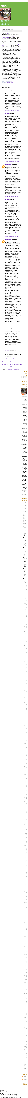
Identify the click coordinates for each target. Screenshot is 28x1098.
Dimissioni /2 (25, 693)
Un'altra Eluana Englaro (25, 928)
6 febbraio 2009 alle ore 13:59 (12, 196)
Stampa (25, 1047)
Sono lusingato (25, 828)
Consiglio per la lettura (25, 838)
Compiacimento (25, 970)
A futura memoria (25, 916)
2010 (24, 520)
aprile (25, 569)
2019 (24, 502)
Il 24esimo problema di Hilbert (25, 1036)
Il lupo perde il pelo (25, 667)
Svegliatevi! (25, 628)
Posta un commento (6, 361)
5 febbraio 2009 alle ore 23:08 (12, 161)
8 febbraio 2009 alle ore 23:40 (12, 359)
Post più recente (5, 364)
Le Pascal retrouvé (25, 896)
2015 (24, 505)
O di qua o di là (25, 770)
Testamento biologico (25, 637)
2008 (24, 1068)
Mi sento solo (25, 950)
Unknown (8, 164)
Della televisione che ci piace (25, 853)
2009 (24, 523)
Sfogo (25, 980)
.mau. (7, 329)
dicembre (25, 528)
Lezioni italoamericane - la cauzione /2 (25, 812)
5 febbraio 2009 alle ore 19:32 (12, 110)
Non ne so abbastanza (6, 11)
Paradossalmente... (8, 31)
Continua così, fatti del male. (25, 681)
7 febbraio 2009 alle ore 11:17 (12, 347)
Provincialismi (25, 1052)
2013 (24, 511)
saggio (15, 232)
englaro (7, 82)
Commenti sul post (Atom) (13, 369)
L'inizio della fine (25, 1021)
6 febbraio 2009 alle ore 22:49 (12, 326)
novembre (25, 534)
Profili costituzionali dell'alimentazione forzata (25, 876)
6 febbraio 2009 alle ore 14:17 (12, 236)
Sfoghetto (25, 976)
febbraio (25, 580)
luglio (25, 554)
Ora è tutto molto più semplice (25, 733)
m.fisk (7, 113)
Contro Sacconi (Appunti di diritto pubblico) (25, 1005)
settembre (25, 543)
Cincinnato (25, 699)
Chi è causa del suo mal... (25, 653)
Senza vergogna (25, 905)
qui (7, 33)
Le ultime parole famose (25, 590)
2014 (24, 508)
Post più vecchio (18, 364)
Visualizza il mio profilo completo (24, 492)
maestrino (11, 82)
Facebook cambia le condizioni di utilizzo (25, 614)
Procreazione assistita (25, 960)
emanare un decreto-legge (8, 36)
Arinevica (25, 1059)
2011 (24, 517)
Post (24, 1076)
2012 (24, 514)
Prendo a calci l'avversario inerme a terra (25, 713)
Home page (11, 365)
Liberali (25, 600)
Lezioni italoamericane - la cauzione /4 (25, 754)
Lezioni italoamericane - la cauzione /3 (25, 785)
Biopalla (25, 799)
